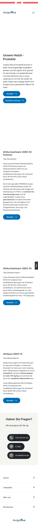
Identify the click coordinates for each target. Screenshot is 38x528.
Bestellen (10, 94)
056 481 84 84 (21, 437)
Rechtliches (8, 507)
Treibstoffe (7, 487)
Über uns (7, 497)
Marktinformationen (13, 100)
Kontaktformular (22, 455)
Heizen (6, 478)
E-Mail (18, 446)
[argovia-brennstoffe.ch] (9, 12)
